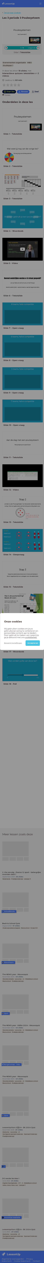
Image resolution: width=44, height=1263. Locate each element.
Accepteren (32, 643)
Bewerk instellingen (13, 643)
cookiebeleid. (31, 637)
